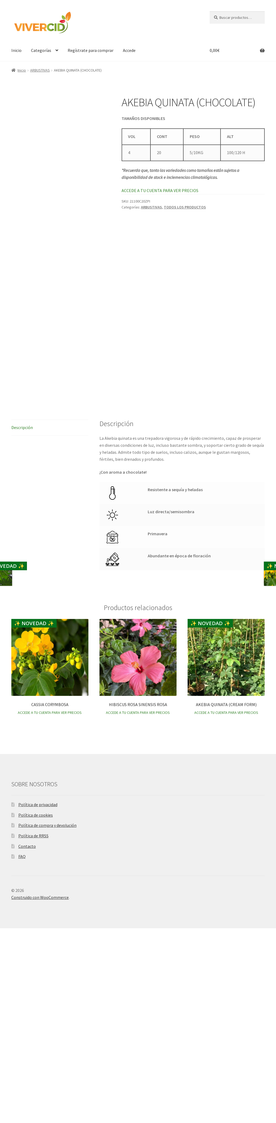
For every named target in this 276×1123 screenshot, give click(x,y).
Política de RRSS (33, 1030)
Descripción (22, 622)
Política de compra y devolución (47, 1020)
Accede (129, 50)
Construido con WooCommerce (40, 1092)
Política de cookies (35, 1009)
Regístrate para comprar (90, 50)
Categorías (41, 50)
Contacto (27, 1041)
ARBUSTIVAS (40, 70)
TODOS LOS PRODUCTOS (185, 207)
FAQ (22, 1051)
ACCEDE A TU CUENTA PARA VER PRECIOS (160, 190)
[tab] (49, 622)
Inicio (16, 50)
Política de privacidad (37, 999)
